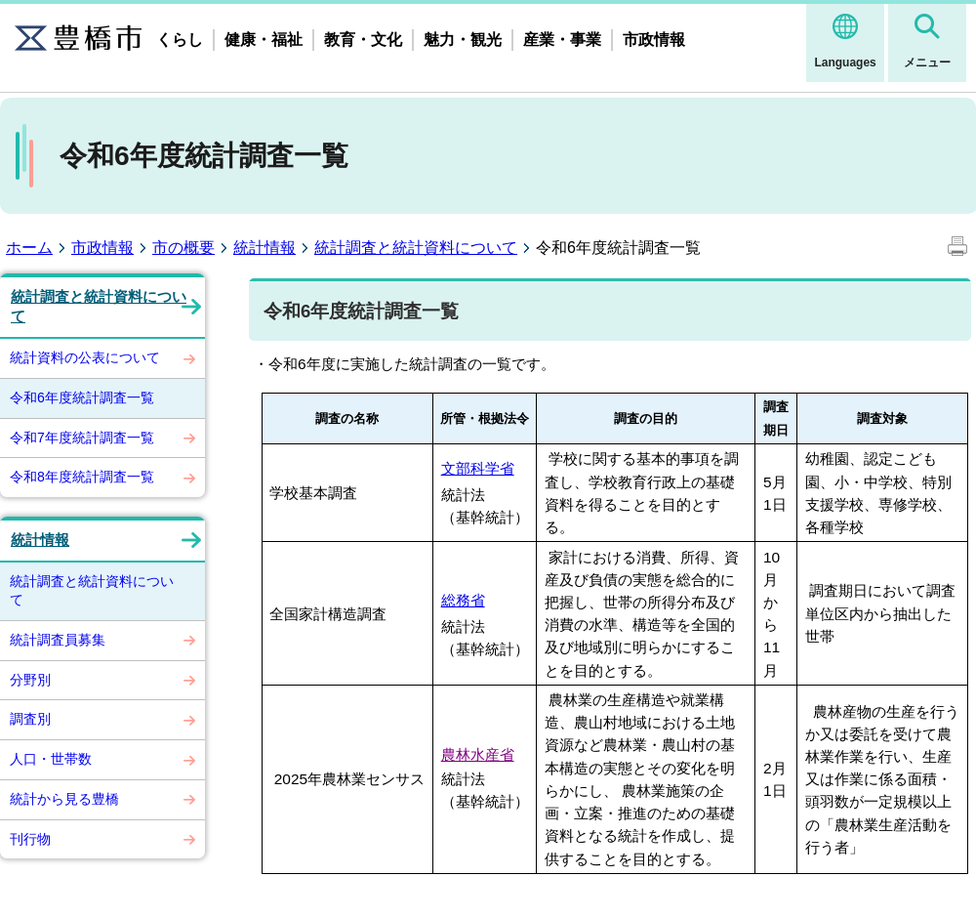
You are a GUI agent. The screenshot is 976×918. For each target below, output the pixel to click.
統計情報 (264, 247)
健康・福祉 (263, 39)
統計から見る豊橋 (64, 799)
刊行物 (30, 839)
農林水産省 (477, 754)
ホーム (29, 247)
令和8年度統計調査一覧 (82, 476)
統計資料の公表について (85, 357)
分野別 (30, 680)
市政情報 (654, 39)
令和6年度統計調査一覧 (82, 397)
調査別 (30, 719)
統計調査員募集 (57, 639)
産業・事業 (562, 39)
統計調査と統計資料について (415, 247)
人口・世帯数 (51, 759)
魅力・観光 (463, 39)
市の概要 (183, 247)
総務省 (463, 600)
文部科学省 (477, 468)
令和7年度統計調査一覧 (82, 437)
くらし (179, 39)
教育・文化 (363, 39)
